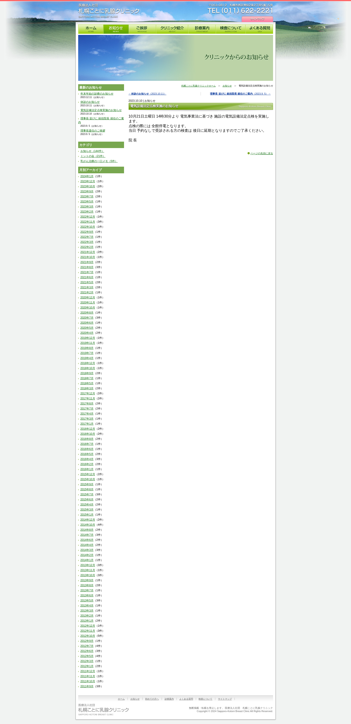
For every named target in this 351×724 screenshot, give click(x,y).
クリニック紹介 (172, 29)
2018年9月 (87, 373)
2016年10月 (87, 433)
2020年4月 (87, 332)
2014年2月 (87, 555)
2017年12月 (87, 393)
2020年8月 (87, 312)
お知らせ (116, 29)
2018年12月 (87, 363)
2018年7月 (87, 378)
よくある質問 (259, 29)
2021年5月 (87, 282)
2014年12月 (87, 519)
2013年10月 (87, 575)
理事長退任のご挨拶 (92, 130)
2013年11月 (87, 570)
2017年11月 (87, 398)
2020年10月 (87, 307)
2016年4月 (87, 459)
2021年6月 (87, 277)
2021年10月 (87, 257)
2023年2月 (87, 211)
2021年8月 (87, 267)
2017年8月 (87, 403)
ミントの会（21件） (92, 156)
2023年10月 (87, 186)
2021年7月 (87, 272)
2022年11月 (87, 221)
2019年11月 (87, 343)
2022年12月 (87, 216)
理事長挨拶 (142, 29)
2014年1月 (87, 560)
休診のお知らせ (90, 102)
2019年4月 (87, 358)
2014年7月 (87, 534)
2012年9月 (87, 641)
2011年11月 (87, 676)
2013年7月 (87, 590)
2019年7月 (87, 353)
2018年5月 (87, 383)
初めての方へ (152, 699)
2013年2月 (87, 615)
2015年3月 (87, 509)
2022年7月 (87, 237)
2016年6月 (87, 449)
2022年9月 (87, 231)
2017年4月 (87, 413)
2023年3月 (87, 206)
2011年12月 (87, 671)
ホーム (121, 699)
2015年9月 (87, 484)
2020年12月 (87, 297)
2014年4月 (87, 545)
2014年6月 (87, 540)
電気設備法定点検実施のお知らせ (101, 110)
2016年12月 (87, 428)
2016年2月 (87, 464)
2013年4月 (87, 605)
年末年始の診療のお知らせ (96, 93)
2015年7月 (87, 494)
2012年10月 (87, 635)
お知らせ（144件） (92, 151)
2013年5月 (87, 600)
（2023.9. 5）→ (240, 93)
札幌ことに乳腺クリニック (109, 11)
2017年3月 (87, 418)
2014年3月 (87, 550)
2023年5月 (87, 201)
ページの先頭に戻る (261, 153)
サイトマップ (257, 19)
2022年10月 (87, 226)
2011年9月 (87, 686)
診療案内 (202, 29)
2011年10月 (87, 681)
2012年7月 (87, 646)
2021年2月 (87, 292)
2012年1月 (87, 666)
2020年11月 (87, 302)
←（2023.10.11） (147, 93)
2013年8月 (87, 585)
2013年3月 (87, 610)
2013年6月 (87, 595)
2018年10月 (87, 368)
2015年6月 (87, 499)
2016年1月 (87, 469)
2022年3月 (87, 242)
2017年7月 (87, 408)
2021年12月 (87, 252)
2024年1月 (87, 176)
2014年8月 (87, 529)
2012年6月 (87, 651)
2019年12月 (87, 338)
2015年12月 (87, 474)
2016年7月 (87, 444)
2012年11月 (87, 630)
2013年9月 (87, 580)
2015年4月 (87, 504)
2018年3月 (87, 388)
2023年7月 (87, 196)
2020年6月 (87, 322)
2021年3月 (87, 287)
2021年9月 (87, 262)
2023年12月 (87, 181)
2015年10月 (87, 479)
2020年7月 (87, 317)
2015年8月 (87, 489)
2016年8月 (87, 439)
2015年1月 (87, 514)
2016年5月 (87, 454)
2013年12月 (87, 565)
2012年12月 (87, 625)
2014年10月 (87, 524)
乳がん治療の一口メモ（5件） (99, 161)
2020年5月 (87, 327)
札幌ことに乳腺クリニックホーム (198, 85)
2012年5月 (87, 656)
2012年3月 (87, 661)
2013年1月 (87, 620)
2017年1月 (87, 423)
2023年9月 (87, 191)
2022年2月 (87, 247)
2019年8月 (87, 348)
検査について (231, 29)
